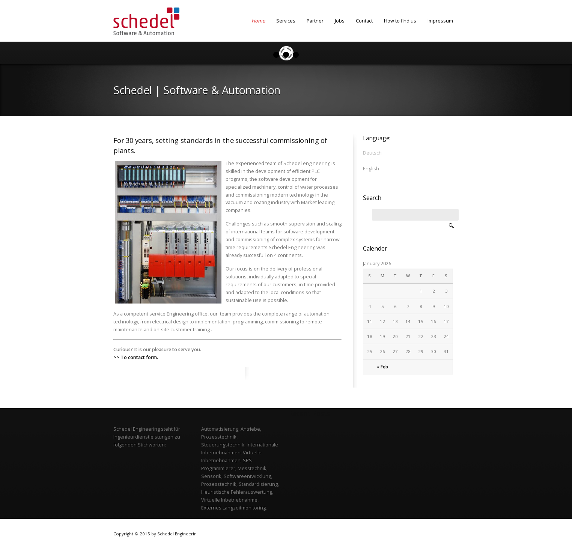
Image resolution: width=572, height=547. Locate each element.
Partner (315, 20)
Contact (364, 20)
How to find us (400, 20)
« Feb (382, 367)
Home (258, 20)
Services (285, 20)
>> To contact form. (135, 357)
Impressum (440, 20)
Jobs (340, 20)
